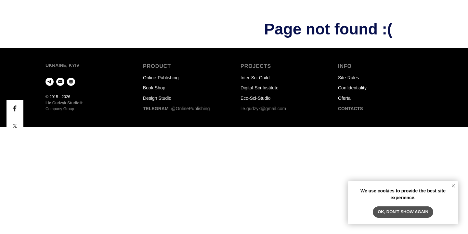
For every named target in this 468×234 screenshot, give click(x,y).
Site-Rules (348, 77)
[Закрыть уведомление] (453, 186)
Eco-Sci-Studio (255, 98)
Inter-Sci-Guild (254, 77)
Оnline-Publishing (161, 77)
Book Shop (154, 87)
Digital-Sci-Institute (259, 87)
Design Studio (157, 98)
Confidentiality (352, 87)
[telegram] (50, 82)
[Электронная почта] (60, 82)
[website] (71, 82)
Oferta (344, 98)
